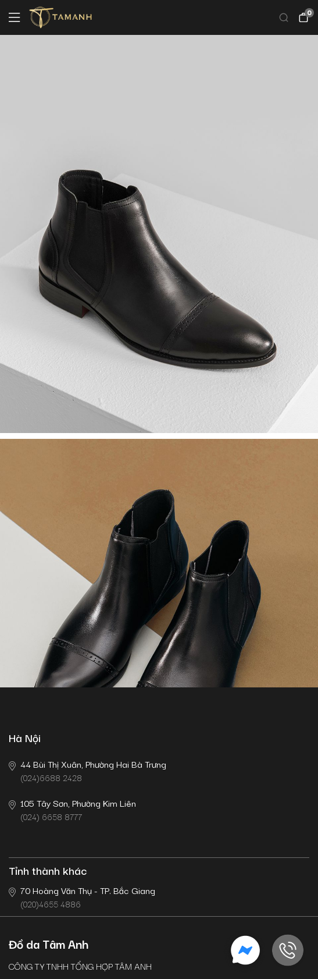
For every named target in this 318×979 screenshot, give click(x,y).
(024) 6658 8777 (72, 809)
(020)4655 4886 (82, 896)
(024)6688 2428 (87, 770)
